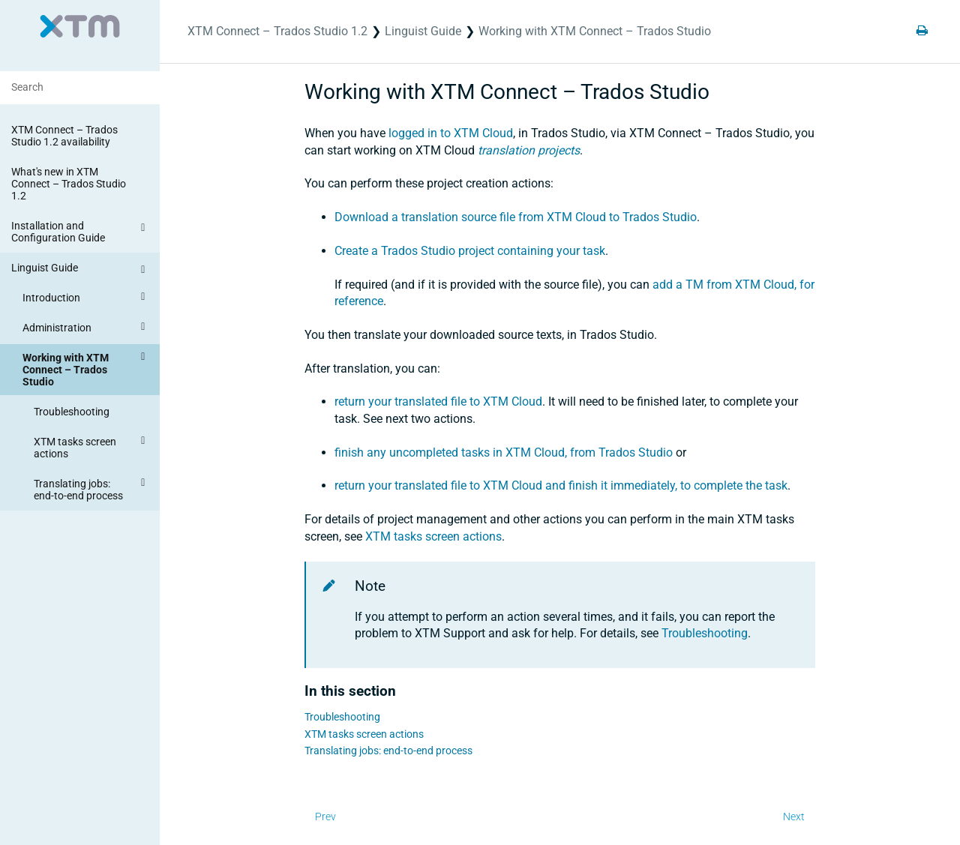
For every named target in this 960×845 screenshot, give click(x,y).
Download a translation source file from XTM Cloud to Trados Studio (515, 217)
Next (794, 817)
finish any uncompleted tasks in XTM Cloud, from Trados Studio (503, 452)
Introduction (85, 297)
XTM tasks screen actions (91, 445)
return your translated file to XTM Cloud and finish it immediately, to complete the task (561, 485)
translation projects (529, 150)
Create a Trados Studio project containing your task (469, 251)
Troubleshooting (72, 412)
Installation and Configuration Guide (80, 231)
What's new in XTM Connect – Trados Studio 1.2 (68, 184)
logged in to (450, 133)
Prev (325, 817)
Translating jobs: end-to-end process (91, 487)
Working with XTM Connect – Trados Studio (85, 367)
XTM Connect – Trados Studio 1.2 (278, 31)
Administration (85, 327)
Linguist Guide (80, 270)
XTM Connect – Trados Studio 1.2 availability (64, 136)
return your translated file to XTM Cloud (438, 401)
